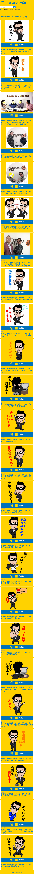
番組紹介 (22, 44)
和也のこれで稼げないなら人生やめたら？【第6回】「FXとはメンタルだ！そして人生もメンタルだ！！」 (16, 689)
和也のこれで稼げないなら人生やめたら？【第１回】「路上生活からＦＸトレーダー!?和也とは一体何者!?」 (17, 831)
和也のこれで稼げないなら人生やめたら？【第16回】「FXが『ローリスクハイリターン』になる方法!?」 (16, 335)
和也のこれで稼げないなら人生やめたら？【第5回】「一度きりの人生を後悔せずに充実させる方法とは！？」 (17, 724)
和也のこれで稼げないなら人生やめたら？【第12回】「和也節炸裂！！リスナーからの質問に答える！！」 (16, 476)
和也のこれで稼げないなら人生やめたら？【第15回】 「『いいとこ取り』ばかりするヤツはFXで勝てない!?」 (16, 370)
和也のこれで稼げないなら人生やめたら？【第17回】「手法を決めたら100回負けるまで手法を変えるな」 (16, 299)
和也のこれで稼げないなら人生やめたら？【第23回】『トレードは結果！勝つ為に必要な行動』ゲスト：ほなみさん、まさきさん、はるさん (17, 122)
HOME (1, 9)
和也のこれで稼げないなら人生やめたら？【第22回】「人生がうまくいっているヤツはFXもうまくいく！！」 (17, 86)
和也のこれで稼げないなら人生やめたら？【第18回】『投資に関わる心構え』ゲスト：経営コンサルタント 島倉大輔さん (17, 264)
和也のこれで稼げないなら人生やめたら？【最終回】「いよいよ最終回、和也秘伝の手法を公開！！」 (16, 51)
